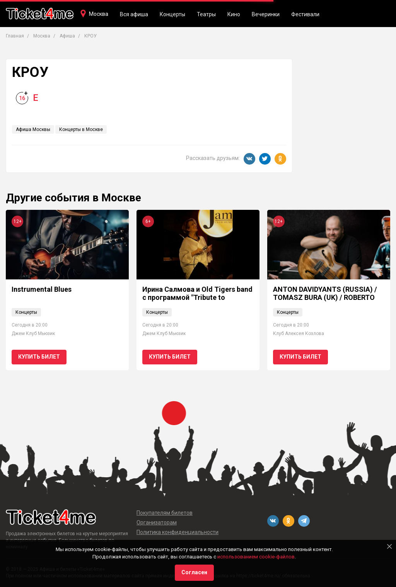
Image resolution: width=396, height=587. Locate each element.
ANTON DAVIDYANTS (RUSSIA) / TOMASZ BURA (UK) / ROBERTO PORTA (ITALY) (325, 297)
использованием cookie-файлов (256, 557)
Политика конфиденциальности (177, 532)
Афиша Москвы (33, 129)
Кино (233, 14)
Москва (98, 14)
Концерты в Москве (81, 129)
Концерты (172, 14)
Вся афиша (134, 14)
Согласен (194, 572)
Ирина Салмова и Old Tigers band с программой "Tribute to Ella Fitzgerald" (197, 297)
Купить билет (39, 357)
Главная (15, 36)
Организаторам (157, 522)
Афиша (67, 36)
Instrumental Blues (42, 289)
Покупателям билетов (165, 513)
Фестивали (305, 14)
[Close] (389, 546)
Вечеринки (266, 14)
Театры (206, 14)
